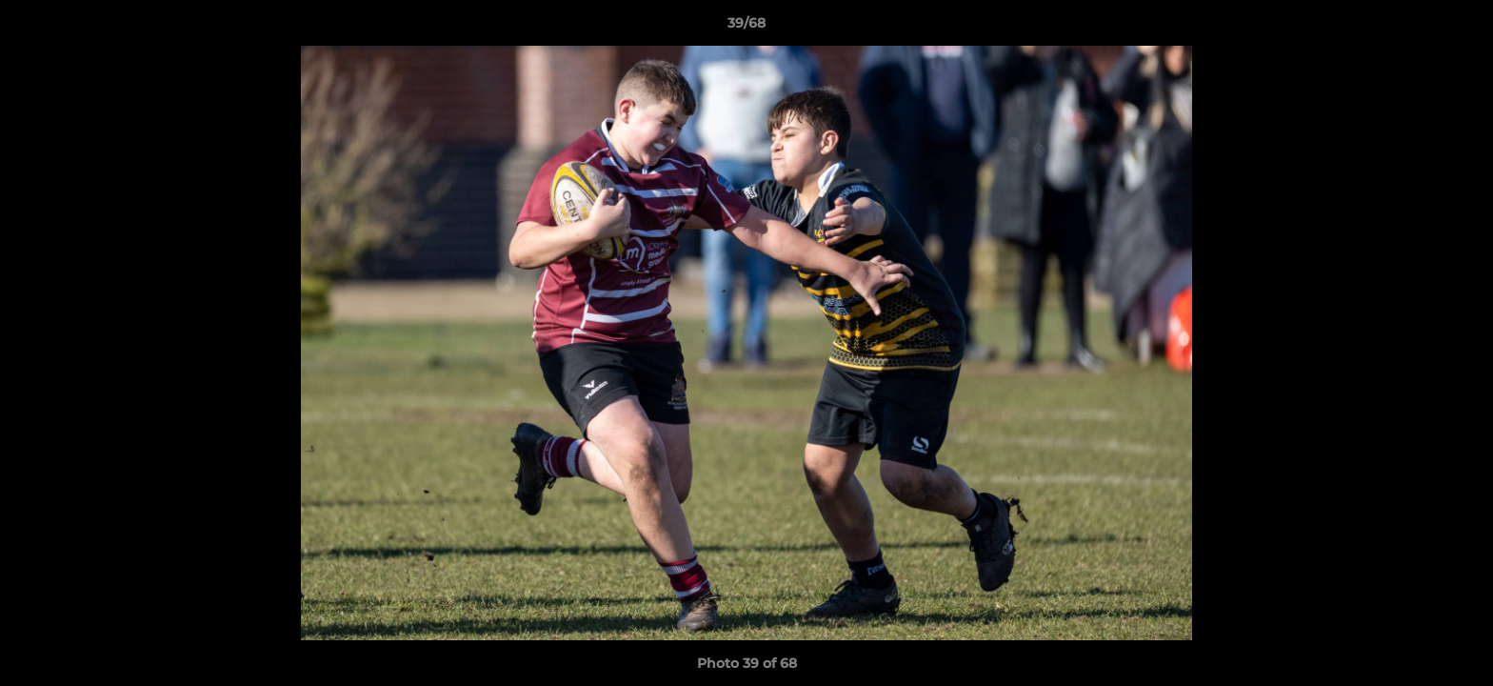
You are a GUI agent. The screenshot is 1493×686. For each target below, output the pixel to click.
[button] (1458, 27)
